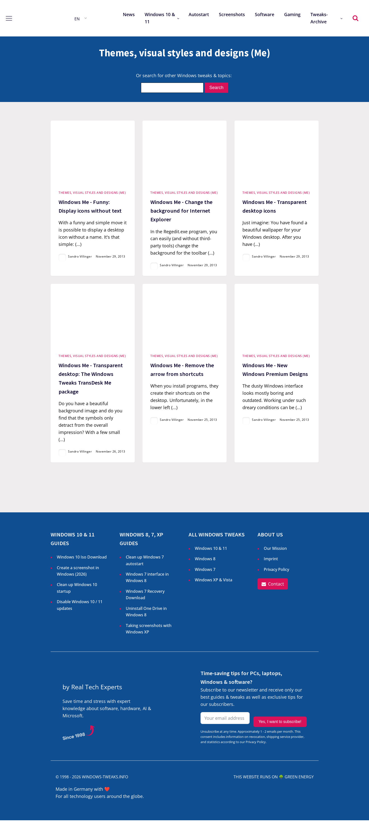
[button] (273, 586)
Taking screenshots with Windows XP (148, 630)
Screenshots (232, 14)
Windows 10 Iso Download (82, 558)
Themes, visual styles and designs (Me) (92, 194)
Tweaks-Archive (319, 18)
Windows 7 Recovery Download (145, 596)
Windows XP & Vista (213, 581)
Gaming (292, 14)
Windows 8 (205, 560)
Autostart (199, 14)
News (129, 14)
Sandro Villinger (80, 257)
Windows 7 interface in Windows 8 (147, 579)
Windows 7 (205, 571)
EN (77, 19)
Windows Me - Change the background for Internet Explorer (181, 211)
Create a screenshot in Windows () (78, 573)
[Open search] (355, 18)
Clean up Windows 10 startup (77, 590)
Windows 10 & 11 (160, 18)
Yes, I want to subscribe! (280, 720)
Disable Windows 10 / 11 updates (79, 607)
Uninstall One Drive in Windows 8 (146, 613)
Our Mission (275, 550)
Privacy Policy (276, 571)
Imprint (271, 560)
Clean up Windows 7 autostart (145, 562)
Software (264, 14)
